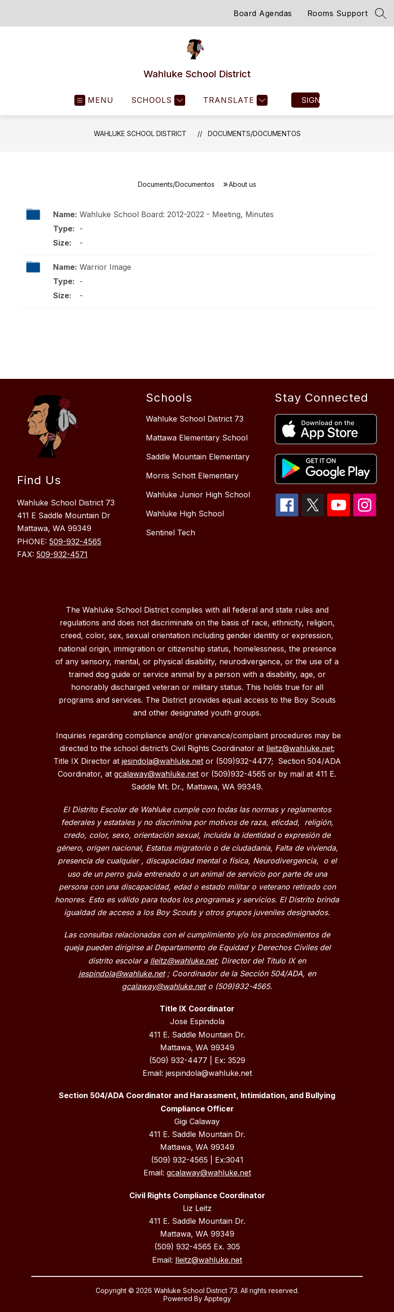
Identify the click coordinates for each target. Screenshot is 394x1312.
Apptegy (217, 1298)
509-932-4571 (62, 554)
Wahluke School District (140, 133)
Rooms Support (337, 13)
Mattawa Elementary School (197, 437)
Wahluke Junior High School (198, 494)
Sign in (310, 100)
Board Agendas (262, 13)
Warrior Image (105, 267)
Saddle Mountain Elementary (198, 456)
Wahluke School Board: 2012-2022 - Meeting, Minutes (177, 214)
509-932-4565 (75, 541)
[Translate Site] (234, 100)
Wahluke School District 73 (194, 418)
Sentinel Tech (170, 532)
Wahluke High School (185, 513)
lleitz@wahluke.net (208, 1260)
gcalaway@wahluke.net (209, 1172)
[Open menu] (94, 100)
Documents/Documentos (254, 133)
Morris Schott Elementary (192, 475)
